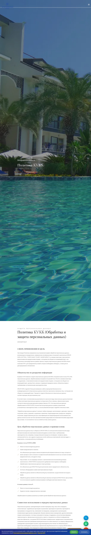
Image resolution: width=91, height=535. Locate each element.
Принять (74, 532)
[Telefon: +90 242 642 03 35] (86, 518)
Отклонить (84, 532)
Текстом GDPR (41, 533)
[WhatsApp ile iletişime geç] (86, 523)
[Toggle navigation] (89, 4)
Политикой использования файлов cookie (25, 533)
